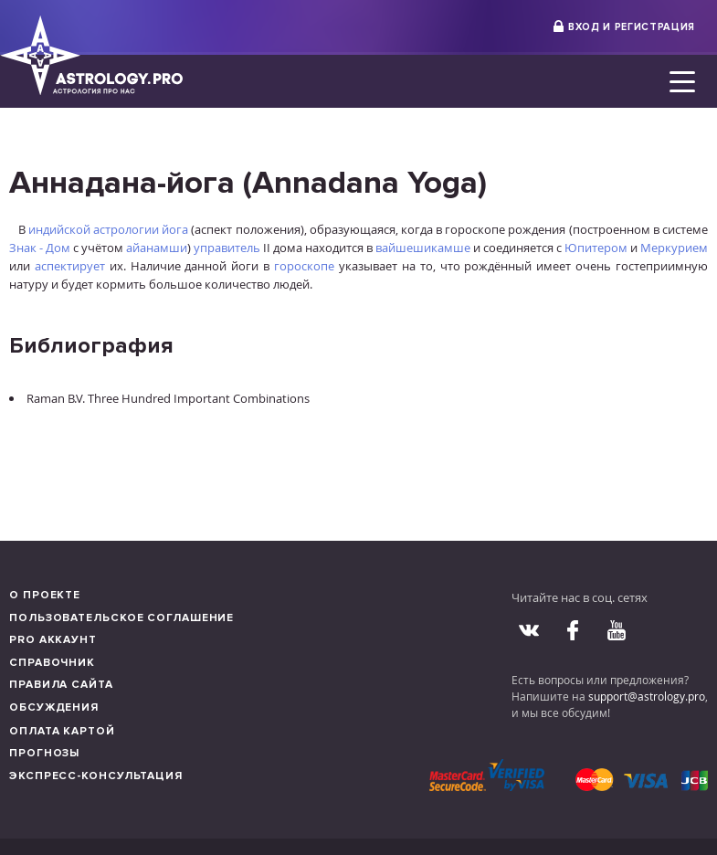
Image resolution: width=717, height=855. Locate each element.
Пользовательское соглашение (121, 618)
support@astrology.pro (646, 696)
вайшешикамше (422, 247)
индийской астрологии (93, 229)
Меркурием (674, 247)
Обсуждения (54, 707)
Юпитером (595, 247)
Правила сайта (61, 684)
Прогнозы (44, 753)
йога (175, 229)
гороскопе (304, 266)
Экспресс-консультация (96, 776)
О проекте (44, 595)
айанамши (156, 247)
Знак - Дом (39, 247)
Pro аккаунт (53, 640)
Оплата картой (62, 731)
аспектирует (70, 266)
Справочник (52, 663)
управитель (227, 247)
